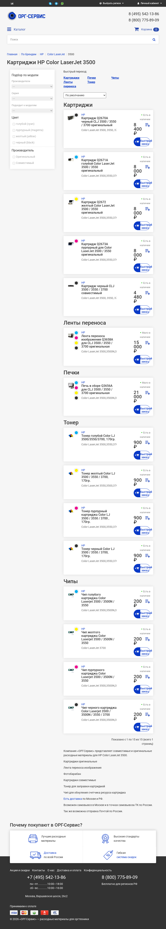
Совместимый (25, 162)
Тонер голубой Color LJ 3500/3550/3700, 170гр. (98, 437)
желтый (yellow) (26, 136)
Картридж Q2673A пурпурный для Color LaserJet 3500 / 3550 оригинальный (96, 249)
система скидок (127, 857)
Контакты (38, 870)
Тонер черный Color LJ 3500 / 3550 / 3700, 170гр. (97, 552)
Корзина (146, 29)
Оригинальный (25, 156)
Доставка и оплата (69, 870)
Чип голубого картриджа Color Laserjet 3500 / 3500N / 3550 (97, 600)
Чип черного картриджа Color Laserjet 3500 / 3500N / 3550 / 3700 (99, 711)
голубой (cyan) (25, 123)
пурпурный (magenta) (29, 130)
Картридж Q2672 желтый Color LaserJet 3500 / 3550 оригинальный (97, 207)
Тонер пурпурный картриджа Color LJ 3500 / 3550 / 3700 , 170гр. (95, 517)
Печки (91, 78)
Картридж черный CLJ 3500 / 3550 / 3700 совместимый (97, 289)
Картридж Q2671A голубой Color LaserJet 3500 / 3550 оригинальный (97, 165)
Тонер (91, 82)
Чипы (115, 78)
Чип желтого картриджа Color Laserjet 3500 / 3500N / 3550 (97, 638)
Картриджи (71, 78)
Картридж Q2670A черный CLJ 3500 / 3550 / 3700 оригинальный (98, 121)
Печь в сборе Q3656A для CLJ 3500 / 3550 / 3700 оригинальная (97, 389)
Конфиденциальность (98, 870)
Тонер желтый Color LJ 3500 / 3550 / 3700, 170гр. (98, 477)
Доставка (50, 852)
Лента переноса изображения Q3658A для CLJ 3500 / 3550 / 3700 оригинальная (97, 341)
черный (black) (25, 142)
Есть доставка (73, 798)
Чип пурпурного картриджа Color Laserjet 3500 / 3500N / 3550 (97, 675)
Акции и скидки (20, 870)
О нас (50, 870)
